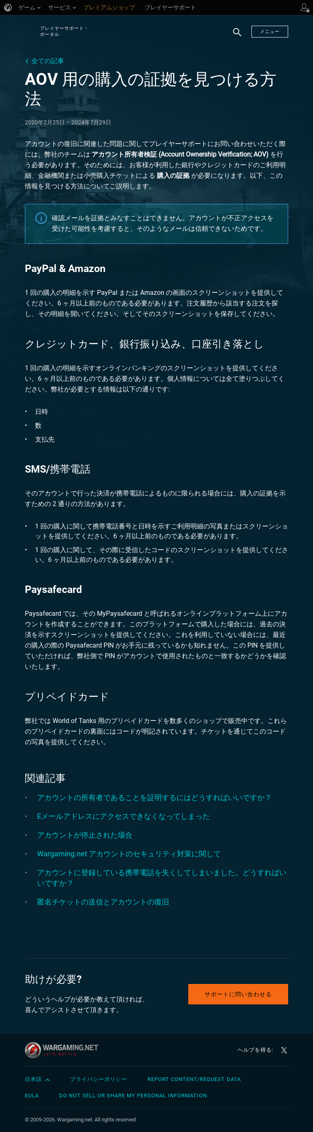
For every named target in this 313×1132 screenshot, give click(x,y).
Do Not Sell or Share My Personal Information (133, 1095)
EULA (32, 1095)
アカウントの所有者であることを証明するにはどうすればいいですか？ (154, 797)
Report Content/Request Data (194, 1079)
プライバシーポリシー (98, 1079)
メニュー (270, 31)
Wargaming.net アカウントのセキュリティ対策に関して (129, 853)
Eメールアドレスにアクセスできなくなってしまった (123, 816)
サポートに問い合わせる (238, 994)
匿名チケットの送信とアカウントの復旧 (103, 902)
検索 (234, 36)
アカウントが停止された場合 (84, 835)
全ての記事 (47, 61)
